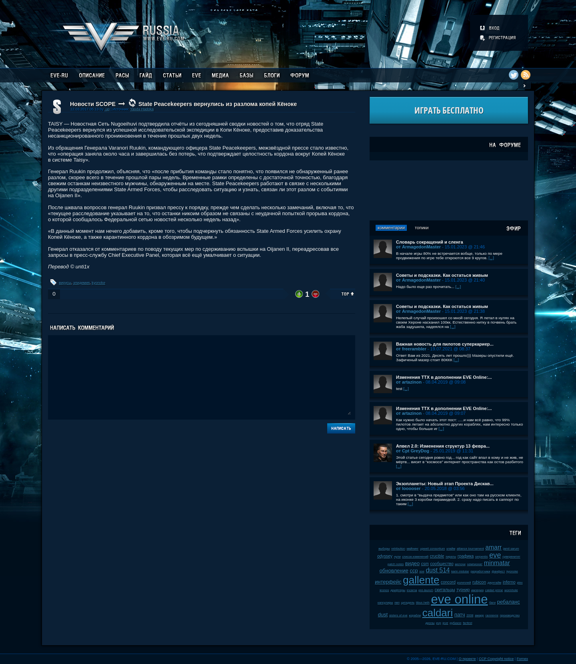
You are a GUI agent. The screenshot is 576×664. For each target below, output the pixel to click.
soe (421, 571)
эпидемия (81, 283)
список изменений (415, 556)
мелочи (460, 564)
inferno (509, 582)
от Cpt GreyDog (412, 450)
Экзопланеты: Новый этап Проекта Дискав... (445, 483)
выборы (384, 548)
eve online (459, 599)
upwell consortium (432, 548)
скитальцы (445, 590)
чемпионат (475, 564)
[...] (491, 258)
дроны (429, 623)
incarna (412, 590)
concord (448, 582)
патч (459, 615)
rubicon (479, 582)
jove (445, 623)
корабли (415, 615)
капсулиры (385, 602)
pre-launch (425, 590)
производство (510, 615)
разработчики (480, 571)
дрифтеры (397, 590)
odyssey (384, 556)
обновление (394, 571)
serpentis (481, 556)
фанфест (498, 571)
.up (107, 109)
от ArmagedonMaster (418, 246)
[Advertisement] (449, 190)
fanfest (467, 623)
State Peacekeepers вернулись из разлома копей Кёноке (217, 104)
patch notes (396, 564)
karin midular (460, 571)
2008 (469, 615)
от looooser (408, 488)
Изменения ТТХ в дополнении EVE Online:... (444, 377)
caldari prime (494, 590)
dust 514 (438, 570)
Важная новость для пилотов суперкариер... (445, 344)
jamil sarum (511, 548)
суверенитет (511, 556)
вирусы (65, 283)
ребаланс (508, 602)
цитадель (408, 602)
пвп (397, 602)
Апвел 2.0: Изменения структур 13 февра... (443, 446)
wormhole (511, 590)
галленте (492, 615)
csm (425, 564)
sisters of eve (398, 615)
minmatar (497, 563)
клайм (450, 548)
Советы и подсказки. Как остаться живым (442, 275)
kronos (384, 590)
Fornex (522, 659)
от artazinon (409, 382)
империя (477, 590)
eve (495, 555)
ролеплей (464, 582)
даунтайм (495, 582)
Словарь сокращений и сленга (429, 242)
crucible (437, 556)
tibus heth (423, 602)
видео (412, 563)
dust (383, 615)
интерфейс (388, 582)
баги (492, 602)
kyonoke (98, 283)
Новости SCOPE (93, 104)
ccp (414, 571)
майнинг (413, 548)
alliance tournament (470, 548)
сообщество (442, 564)
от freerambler (411, 348)
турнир (463, 590)
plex (519, 582)
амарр (479, 615)
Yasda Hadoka (142, 109)
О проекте (467, 659)
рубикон (455, 623)
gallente (421, 580)
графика (466, 556)
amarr (494, 547)
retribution (398, 548)
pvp (438, 623)
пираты (451, 556)
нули (397, 556)
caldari (437, 613)
